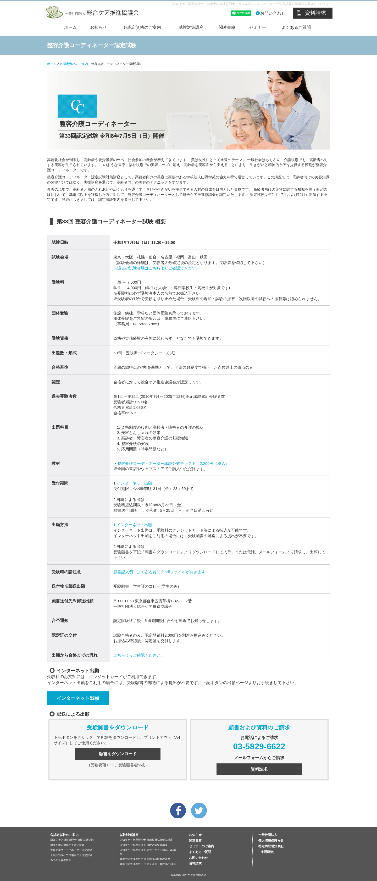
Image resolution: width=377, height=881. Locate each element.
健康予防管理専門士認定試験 (67, 845)
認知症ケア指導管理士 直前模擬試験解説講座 (146, 839)
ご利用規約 (266, 852)
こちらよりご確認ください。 (138, 655)
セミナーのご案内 (201, 846)
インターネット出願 (78, 698)
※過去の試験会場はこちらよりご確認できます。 (156, 268)
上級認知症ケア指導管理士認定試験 (71, 855)
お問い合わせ (272, 13)
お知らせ (98, 27)
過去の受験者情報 (60, 860)
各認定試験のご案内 (64, 835)
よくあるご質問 (296, 27)
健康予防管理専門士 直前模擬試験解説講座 (145, 858)
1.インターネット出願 (132, 525)
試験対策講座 (191, 27)
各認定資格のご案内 (142, 27)
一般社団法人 (267, 835)
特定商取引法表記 (271, 846)
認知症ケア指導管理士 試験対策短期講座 (144, 845)
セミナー (257, 27)
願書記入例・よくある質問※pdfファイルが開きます (159, 572)
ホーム (70, 27)
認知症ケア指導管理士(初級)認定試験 (72, 839)
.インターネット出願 (134, 483)
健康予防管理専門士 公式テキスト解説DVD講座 (148, 864)
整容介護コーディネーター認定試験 (71, 850)
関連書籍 (227, 27)
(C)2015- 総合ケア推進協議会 (188, 874)
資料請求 (315, 13)
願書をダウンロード (118, 754)
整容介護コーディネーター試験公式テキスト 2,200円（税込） (173, 463)
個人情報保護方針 (271, 841)
